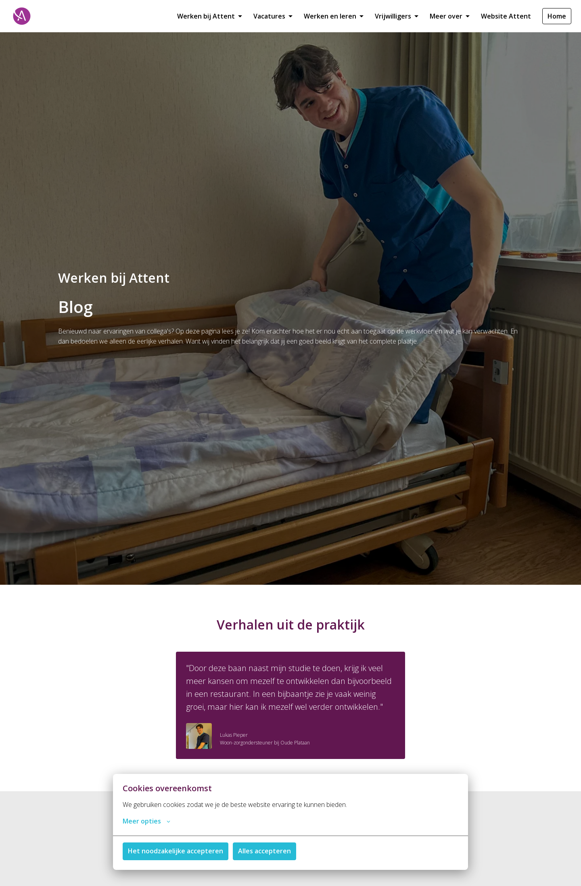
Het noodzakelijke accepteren (175, 850)
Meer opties (146, 821)
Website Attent (506, 16)
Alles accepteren (264, 850)
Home (557, 16)
